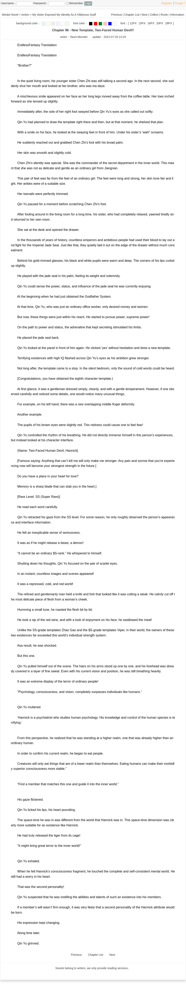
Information (177, 14)
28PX (168, 23)
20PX (159, 23)
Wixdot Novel (10, 14)
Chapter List (131, 14)
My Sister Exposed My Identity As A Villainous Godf (64, 14)
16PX (151, 23)
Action (25, 14)
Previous (116, 14)
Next (145, 14)
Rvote (164, 14)
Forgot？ (180, 3)
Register (167, 3)
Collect (154, 14)
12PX (133, 23)
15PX (142, 23)
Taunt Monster (79, 37)
